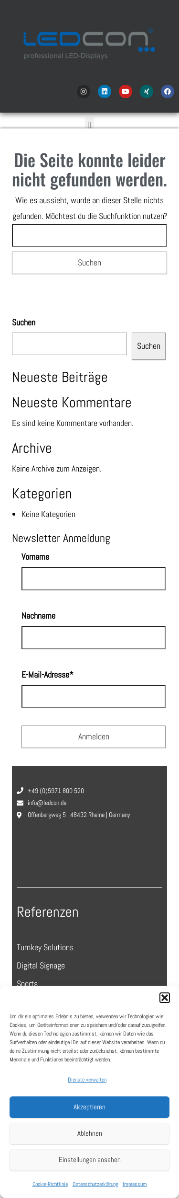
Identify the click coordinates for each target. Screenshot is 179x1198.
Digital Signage (41, 965)
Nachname (38, 615)
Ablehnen (89, 1133)
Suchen (23, 322)
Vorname (35, 556)
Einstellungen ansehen (90, 1159)
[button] (164, 997)
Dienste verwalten (87, 1079)
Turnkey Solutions (45, 947)
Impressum (135, 1184)
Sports (27, 983)
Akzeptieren (89, 1106)
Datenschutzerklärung (95, 1184)
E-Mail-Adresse (47, 674)
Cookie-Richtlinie (50, 1184)
